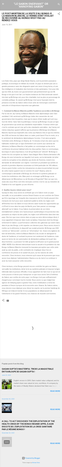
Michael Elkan (36, 462)
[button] (58, 14)
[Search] (58, 4)
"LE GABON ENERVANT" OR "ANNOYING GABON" (31, 5)
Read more (55, 391)
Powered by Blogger (31, 458)
